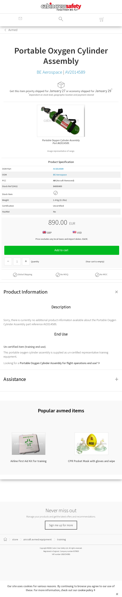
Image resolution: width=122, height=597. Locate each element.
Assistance (61, 379)
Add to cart (61, 250)
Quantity (35, 261)
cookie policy (85, 590)
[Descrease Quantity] (8, 261)
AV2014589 (58, 168)
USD (77, 232)
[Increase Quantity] (26, 261)
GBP (47, 232)
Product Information (61, 292)
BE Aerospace (60, 174)
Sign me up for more (61, 525)
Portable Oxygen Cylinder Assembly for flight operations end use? (59, 363)
